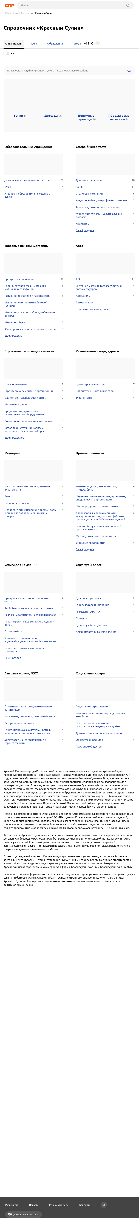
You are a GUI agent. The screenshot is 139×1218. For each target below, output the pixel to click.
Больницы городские (33, 503)
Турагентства (105, 397)
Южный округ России (17, 13)
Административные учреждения (105, 631)
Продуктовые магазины (33, 279)
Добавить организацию (26, 1214)
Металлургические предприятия (105, 536)
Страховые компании (105, 193)
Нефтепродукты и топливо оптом (105, 506)
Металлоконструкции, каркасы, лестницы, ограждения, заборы (33, 429)
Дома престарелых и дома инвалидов (105, 733)
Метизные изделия (33, 404)
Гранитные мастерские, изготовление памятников (33, 708)
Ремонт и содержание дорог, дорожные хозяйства (105, 715)
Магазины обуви (33, 322)
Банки (105, 187)
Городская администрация (105, 605)
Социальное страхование (105, 706)
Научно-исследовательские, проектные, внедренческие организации (105, 498)
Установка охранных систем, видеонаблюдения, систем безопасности (33, 640)
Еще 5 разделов (14, 437)
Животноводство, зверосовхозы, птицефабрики (105, 488)
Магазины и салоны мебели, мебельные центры (33, 314)
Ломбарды (105, 223)
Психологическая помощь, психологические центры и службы (105, 725)
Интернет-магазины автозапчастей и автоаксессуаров (105, 287)
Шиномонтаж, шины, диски (105, 309)
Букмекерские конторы (105, 384)
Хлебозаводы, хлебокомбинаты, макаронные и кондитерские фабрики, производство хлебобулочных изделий (105, 516)
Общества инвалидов (105, 739)
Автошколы (105, 295)
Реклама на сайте (59, 1204)
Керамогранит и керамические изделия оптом (33, 623)
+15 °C (88, 43)
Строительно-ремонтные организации (33, 391)
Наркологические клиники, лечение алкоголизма (33, 488)
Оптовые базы (33, 631)
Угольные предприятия (105, 542)
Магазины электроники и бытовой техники (33, 304)
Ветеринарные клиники (33, 723)
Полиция (105, 618)
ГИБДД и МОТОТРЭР (105, 611)
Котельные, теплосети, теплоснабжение (33, 716)
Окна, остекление (33, 384)
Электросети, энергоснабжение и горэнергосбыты (33, 741)
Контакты (84, 1204)
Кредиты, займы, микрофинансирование (105, 200)
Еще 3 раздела (13, 335)
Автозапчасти (105, 302)
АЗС (105, 279)
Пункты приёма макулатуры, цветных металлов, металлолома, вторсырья (33, 731)
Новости (33, 1204)
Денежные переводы (105, 180)
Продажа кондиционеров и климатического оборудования (33, 413)
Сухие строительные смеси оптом (33, 397)
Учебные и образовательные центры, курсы (33, 195)
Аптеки (33, 496)
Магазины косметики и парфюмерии (33, 295)
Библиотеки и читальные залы (105, 391)
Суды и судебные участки (105, 625)
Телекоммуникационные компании (105, 207)
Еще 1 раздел (12, 657)
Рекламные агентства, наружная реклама (33, 614)
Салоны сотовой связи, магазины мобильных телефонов (33, 287)
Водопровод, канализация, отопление (33, 421)
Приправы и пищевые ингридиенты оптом (33, 600)
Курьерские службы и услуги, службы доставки (105, 215)
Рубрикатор (11, 1204)
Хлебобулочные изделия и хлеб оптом (33, 608)
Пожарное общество (105, 746)
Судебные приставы (105, 598)
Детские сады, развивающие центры (33, 180)
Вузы (33, 187)
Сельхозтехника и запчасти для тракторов (33, 650)
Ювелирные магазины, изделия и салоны (33, 329)
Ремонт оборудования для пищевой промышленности (105, 528)
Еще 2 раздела (85, 230)
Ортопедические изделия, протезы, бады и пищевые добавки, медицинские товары (33, 513)
